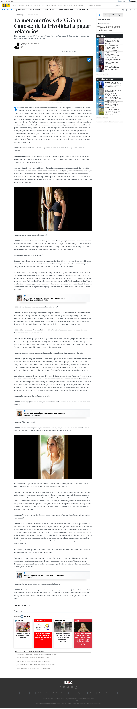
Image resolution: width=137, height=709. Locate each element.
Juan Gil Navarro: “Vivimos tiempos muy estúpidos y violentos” (44, 576)
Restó (75, 5)
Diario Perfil (23, 693)
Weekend (63, 693)
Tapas (81, 5)
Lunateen (106, 693)
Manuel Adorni (35, 10)
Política (16, 5)
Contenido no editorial (109, 5)
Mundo (39, 5)
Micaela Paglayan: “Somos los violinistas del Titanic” (33, 658)
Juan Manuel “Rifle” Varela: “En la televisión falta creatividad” (36, 665)
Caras (31, 693)
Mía (100, 693)
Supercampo (82, 693)
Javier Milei (20, 10)
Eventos (68, 5)
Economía (32, 5)
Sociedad (24, 5)
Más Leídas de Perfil (105, 79)
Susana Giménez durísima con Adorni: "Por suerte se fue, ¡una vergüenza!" (44, 414)
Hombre (55, 693)
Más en (23, 616)
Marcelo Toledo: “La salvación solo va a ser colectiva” (33, 668)
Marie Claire (39, 693)
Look (89, 693)
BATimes (114, 693)
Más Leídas (101, 36)
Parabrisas (72, 693)
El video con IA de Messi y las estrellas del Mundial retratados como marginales (44, 299)
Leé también (28, 296)
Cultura (47, 5)
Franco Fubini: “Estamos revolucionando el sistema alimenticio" (37, 654)
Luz (95, 693)
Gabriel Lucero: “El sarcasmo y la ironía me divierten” (33, 661)
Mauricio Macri (83, 10)
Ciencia (53, 5)
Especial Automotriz (91, 5)
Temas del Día (7, 10)
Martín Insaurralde (65, 10)
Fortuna (48, 693)
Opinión (61, 5)
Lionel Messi (49, 10)
